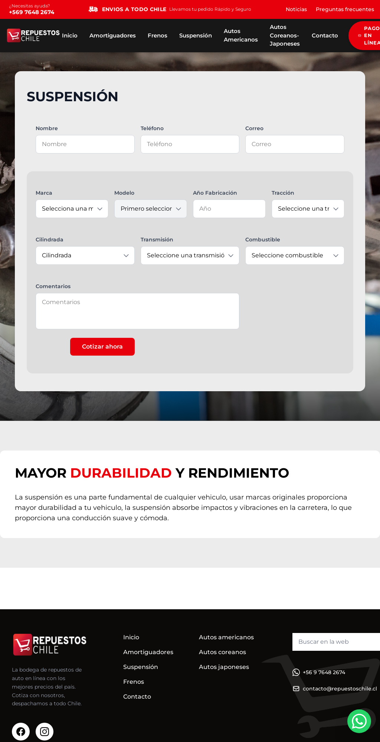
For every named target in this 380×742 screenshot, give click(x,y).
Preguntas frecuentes (345, 9)
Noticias (296, 9)
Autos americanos (226, 637)
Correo (254, 128)
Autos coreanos (222, 652)
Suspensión (195, 35)
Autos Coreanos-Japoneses (285, 35)
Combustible (262, 239)
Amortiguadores (112, 35)
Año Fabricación (215, 192)
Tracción (283, 192)
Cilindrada (49, 239)
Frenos (157, 35)
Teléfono (152, 128)
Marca (44, 192)
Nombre (47, 128)
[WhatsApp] (359, 721)
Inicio (70, 35)
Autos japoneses (224, 666)
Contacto (325, 35)
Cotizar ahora (102, 346)
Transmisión (157, 239)
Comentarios (53, 286)
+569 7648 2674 (31, 12)
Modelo (124, 192)
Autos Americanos (241, 35)
